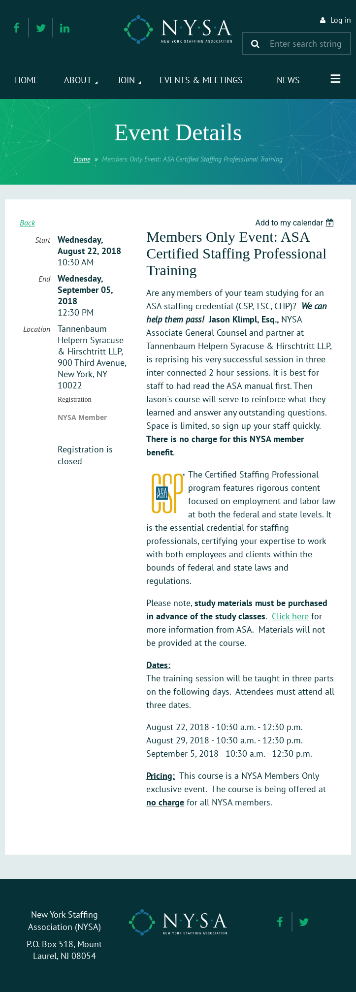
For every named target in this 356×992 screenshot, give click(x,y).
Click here (290, 616)
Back (27, 222)
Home (82, 159)
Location (36, 329)
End (44, 279)
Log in (340, 20)
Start (42, 240)
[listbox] (295, 223)
